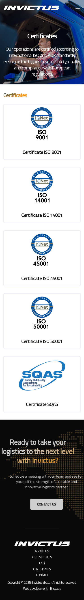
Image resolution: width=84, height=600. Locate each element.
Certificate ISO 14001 (41, 215)
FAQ (42, 563)
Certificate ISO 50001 (41, 341)
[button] (78, 7)
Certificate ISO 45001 (41, 278)
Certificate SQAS (42, 404)
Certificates (42, 569)
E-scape (55, 588)
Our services (42, 557)
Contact (42, 575)
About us (42, 551)
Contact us (48, 504)
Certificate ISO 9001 (42, 152)
